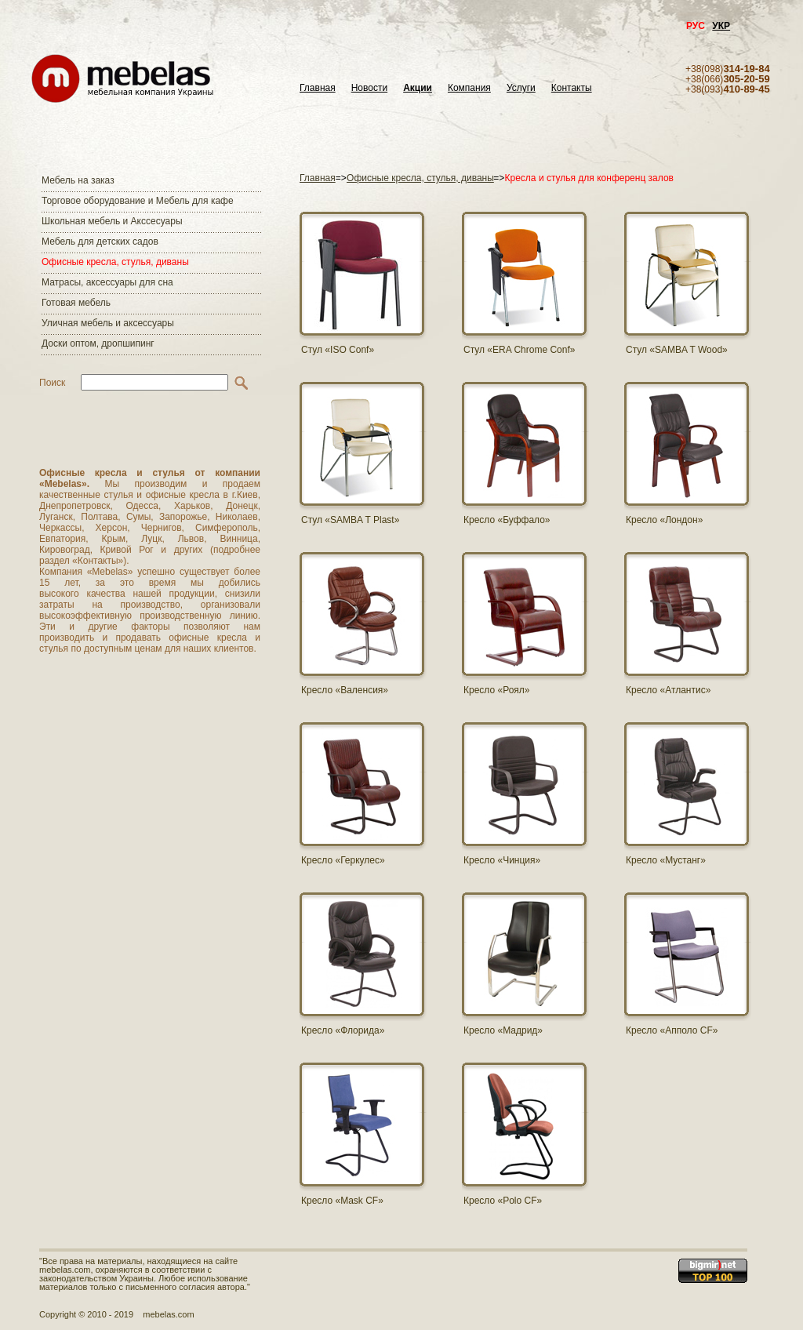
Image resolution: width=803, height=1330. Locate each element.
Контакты (571, 88)
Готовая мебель (76, 302)
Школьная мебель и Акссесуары (112, 221)
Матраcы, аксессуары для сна (107, 282)
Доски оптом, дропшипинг (98, 343)
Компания (469, 88)
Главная (318, 88)
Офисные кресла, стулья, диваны (115, 261)
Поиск (52, 382)
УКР (721, 25)
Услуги (521, 88)
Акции (417, 88)
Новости (369, 88)
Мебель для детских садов (100, 241)
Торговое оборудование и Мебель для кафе (138, 200)
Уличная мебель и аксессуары (108, 323)
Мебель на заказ (78, 180)
